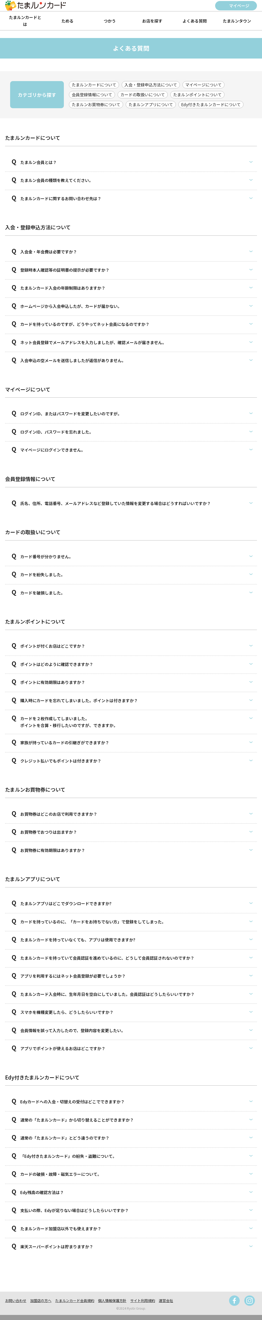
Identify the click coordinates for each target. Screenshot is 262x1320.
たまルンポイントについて (197, 94)
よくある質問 (194, 21)
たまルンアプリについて (150, 104)
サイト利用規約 (142, 1300)
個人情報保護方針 (112, 1300)
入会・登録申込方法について (150, 85)
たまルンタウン (237, 21)
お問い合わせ (15, 1300)
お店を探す (152, 21)
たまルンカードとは (25, 20)
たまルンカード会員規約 (74, 1300)
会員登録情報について (92, 94)
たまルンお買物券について (96, 104)
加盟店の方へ (40, 1300)
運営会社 (166, 1300)
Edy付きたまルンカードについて (211, 104)
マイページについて (203, 85)
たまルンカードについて (94, 85)
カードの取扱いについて (142, 94)
